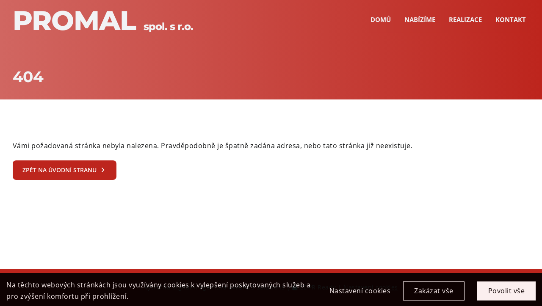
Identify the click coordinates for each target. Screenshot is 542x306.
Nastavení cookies (360, 293)
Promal (103, 20)
